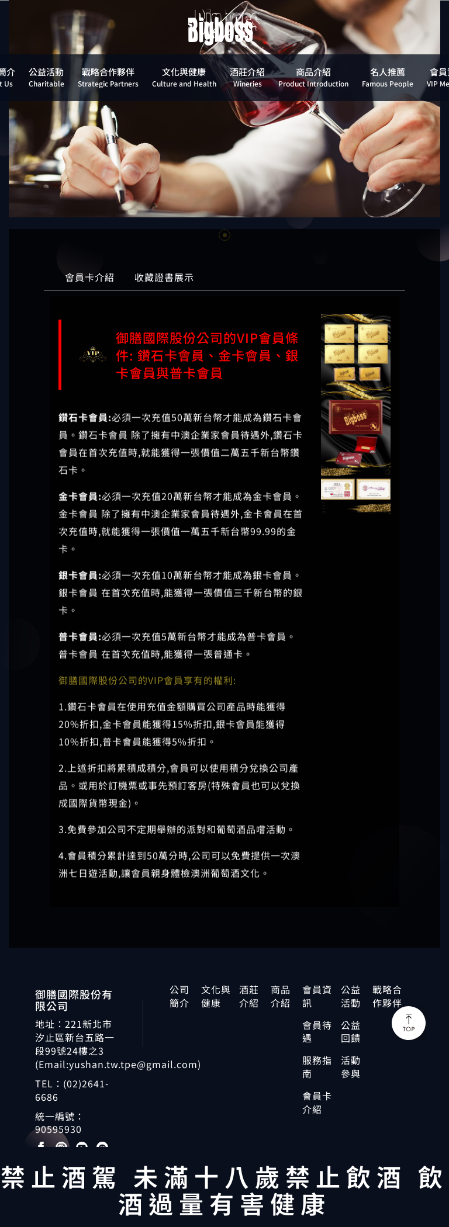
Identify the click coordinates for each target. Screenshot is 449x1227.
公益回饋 (351, 1031)
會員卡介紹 (90, 279)
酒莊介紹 (249, 996)
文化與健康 (216, 996)
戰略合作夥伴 (387, 996)
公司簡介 (179, 996)
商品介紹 (281, 996)
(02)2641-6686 (72, 1090)
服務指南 (317, 1066)
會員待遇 (317, 1031)
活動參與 (351, 1066)
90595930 (58, 1129)
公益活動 (351, 996)
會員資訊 (317, 996)
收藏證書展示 (164, 279)
